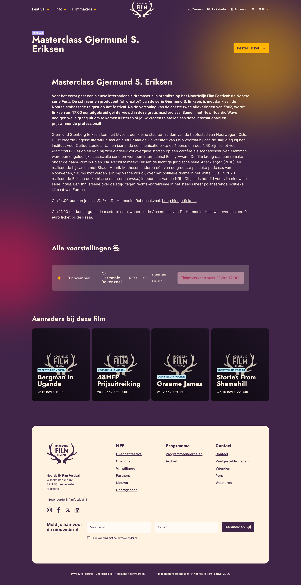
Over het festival (129, 454)
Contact (222, 454)
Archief (172, 461)
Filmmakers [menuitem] (82, 9)
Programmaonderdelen (184, 454)
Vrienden (223, 468)
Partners (123, 475)
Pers (219, 475)
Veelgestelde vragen (232, 461)
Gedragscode (126, 490)
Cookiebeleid (104, 573)
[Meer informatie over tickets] (216, 9)
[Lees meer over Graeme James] (180, 364)
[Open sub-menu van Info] (64, 9)
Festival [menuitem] (38, 9)
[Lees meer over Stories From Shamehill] (240, 364)
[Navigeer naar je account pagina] (238, 9)
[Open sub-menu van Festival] (47, 9)
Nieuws (122, 483)
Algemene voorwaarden (130, 573)
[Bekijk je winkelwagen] (252, 9)
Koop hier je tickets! (179, 200)
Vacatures (224, 483)
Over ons (123, 461)
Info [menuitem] (58, 9)
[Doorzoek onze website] (195, 9)
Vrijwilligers (125, 468)
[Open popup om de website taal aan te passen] (264, 9)
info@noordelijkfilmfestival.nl (67, 499)
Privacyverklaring (82, 573)
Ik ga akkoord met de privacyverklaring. (115, 537)
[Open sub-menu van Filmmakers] (94, 9)
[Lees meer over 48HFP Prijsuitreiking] (121, 364)
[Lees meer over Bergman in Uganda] (61, 364)
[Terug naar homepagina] (142, 9)
